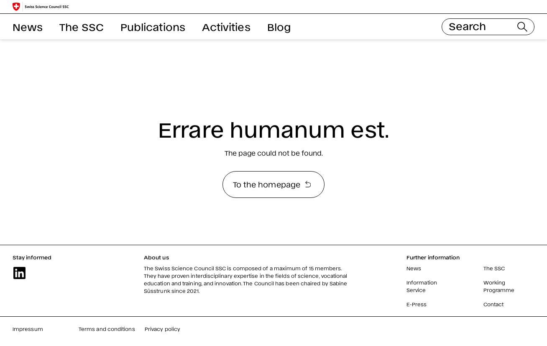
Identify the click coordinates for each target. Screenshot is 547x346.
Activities (226, 27)
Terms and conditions (107, 329)
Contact (493, 304)
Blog (279, 27)
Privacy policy (162, 329)
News (28, 27)
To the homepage (272, 184)
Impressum (28, 329)
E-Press (416, 304)
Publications (152, 27)
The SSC (81, 27)
